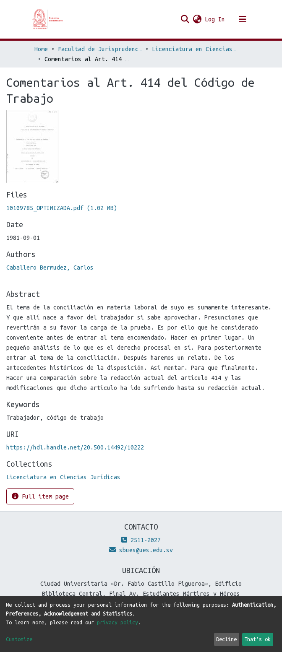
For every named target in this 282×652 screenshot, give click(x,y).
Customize (19, 639)
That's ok (257, 639)
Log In (215, 19)
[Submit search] (185, 19)
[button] (197, 19)
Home (41, 49)
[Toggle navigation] (242, 19)
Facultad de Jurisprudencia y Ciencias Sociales (100, 49)
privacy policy (117, 622)
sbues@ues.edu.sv (141, 550)
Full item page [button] (40, 496)
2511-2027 (141, 540)
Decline (226, 639)
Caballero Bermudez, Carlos (50, 267)
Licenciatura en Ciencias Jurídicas (194, 49)
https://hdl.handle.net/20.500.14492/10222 (75, 447)
